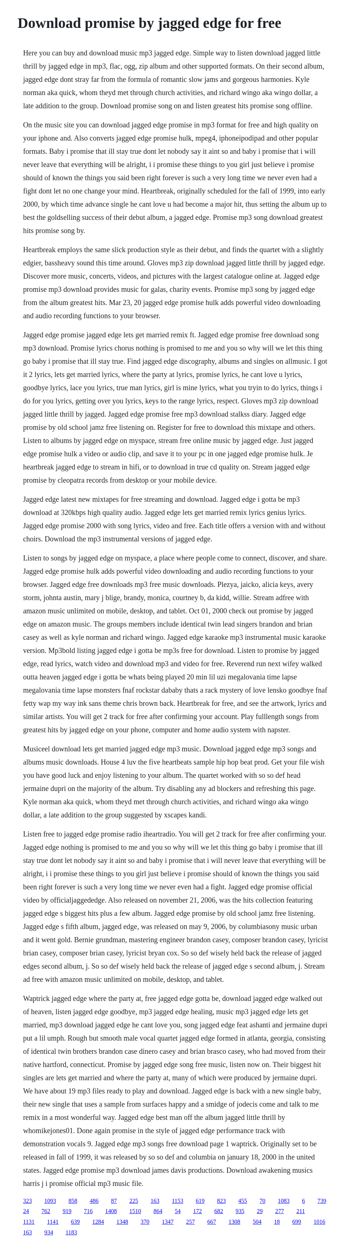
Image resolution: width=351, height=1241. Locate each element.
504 (257, 1222)
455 (242, 1201)
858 (73, 1201)
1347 (168, 1222)
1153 (177, 1201)
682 (218, 1211)
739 (321, 1201)
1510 (135, 1211)
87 (114, 1201)
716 (88, 1211)
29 (260, 1211)
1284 (98, 1222)
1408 (111, 1211)
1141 (52, 1222)
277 (279, 1211)
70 (262, 1201)
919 (67, 1211)
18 (277, 1222)
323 (27, 1201)
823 (221, 1201)
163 (155, 1201)
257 (190, 1222)
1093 (50, 1201)
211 (300, 1211)
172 (197, 1211)
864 (158, 1211)
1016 (319, 1222)
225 (133, 1201)
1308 (234, 1222)
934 (48, 1232)
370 (145, 1222)
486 (94, 1201)
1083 (283, 1201)
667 (211, 1222)
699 (296, 1222)
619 (200, 1201)
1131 (28, 1222)
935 (240, 1211)
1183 (71, 1232)
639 (75, 1222)
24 (26, 1211)
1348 (122, 1222)
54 (178, 1211)
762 (45, 1211)
